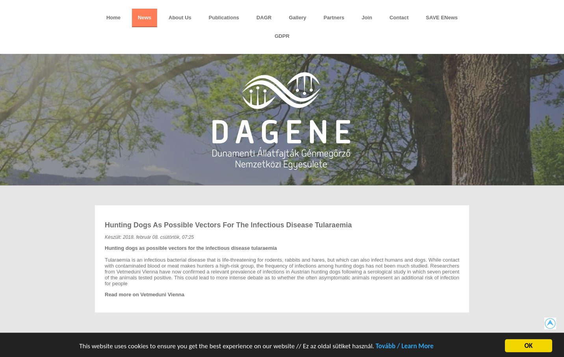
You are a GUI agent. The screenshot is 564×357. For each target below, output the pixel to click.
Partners (333, 17)
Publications (224, 17)
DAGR (263, 17)
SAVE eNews (442, 17)
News (144, 17)
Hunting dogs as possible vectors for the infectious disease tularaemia (228, 225)
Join (367, 17)
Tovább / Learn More (405, 348)
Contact (399, 17)
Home (113, 17)
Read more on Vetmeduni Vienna (144, 295)
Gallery (297, 17)
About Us (180, 17)
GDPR (282, 36)
